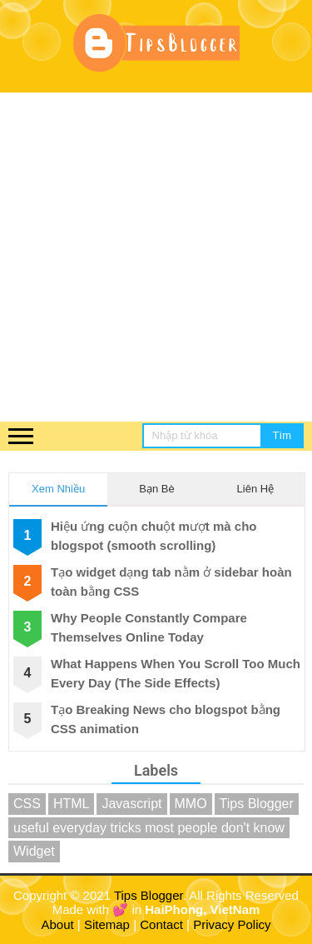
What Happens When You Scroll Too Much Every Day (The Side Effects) (175, 673)
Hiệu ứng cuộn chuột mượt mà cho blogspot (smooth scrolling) (154, 535)
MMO (191, 804)
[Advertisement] (156, 257)
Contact (161, 924)
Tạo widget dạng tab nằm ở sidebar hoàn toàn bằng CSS (171, 581)
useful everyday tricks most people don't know (149, 828)
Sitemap (107, 924)
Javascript (131, 804)
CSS (27, 804)
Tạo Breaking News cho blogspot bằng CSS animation (165, 719)
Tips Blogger (257, 804)
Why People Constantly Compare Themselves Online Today (149, 627)
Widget (34, 851)
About (58, 924)
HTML (71, 804)
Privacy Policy (231, 924)
